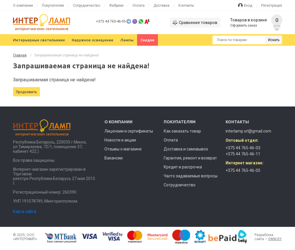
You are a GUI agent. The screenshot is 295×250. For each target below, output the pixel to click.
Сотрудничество (86, 5)
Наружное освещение (92, 40)
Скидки (147, 40)
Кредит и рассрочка (183, 167)
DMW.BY (275, 239)
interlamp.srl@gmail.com (248, 131)
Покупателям (53, 5)
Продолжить (26, 92)
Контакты (186, 5)
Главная (20, 55)
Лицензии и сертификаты (128, 131)
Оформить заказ (243, 25)
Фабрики (116, 5)
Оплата (138, 5)
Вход (248, 5)
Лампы (127, 40)
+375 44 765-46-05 (111, 21)
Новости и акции (120, 140)
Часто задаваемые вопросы (190, 176)
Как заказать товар (182, 131)
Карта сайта (24, 211)
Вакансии (113, 158)
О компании (23, 5)
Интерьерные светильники (39, 40)
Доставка (161, 5)
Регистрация (271, 5)
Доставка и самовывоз (186, 149)
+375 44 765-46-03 (243, 148)
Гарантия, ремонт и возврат (190, 158)
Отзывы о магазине (123, 149)
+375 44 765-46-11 (243, 154)
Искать (273, 40)
